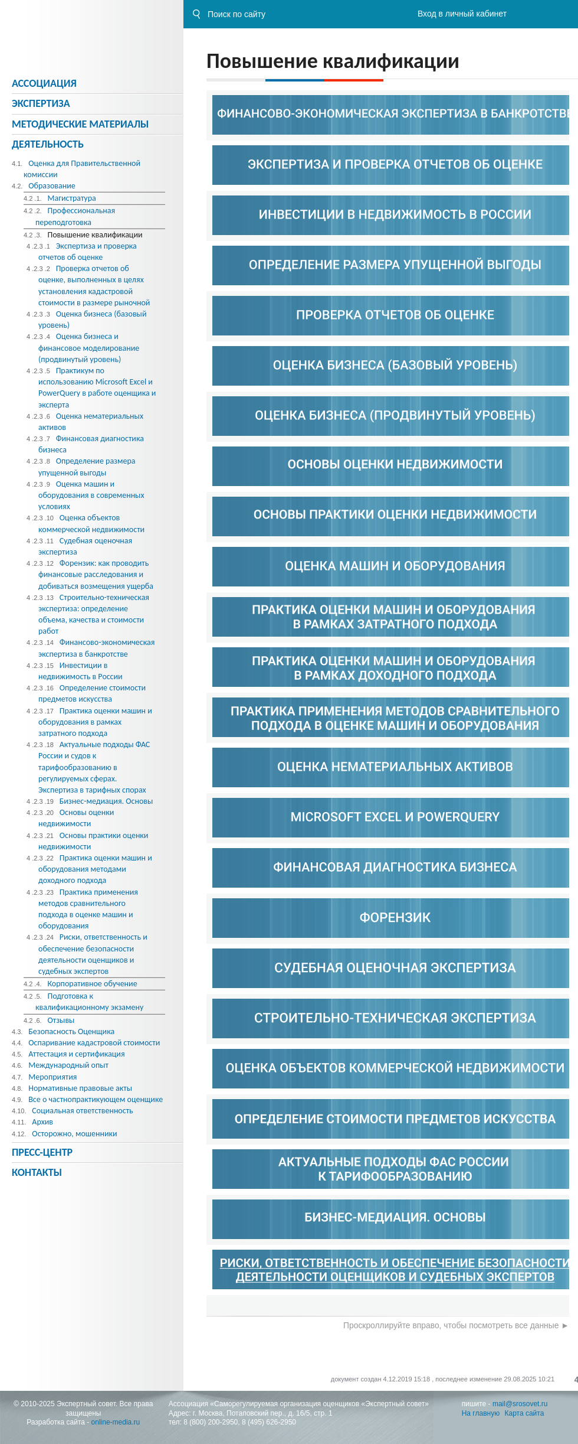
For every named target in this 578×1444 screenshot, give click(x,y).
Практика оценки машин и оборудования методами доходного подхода (95, 869)
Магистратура (71, 198)
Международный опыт (68, 1065)
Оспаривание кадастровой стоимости (94, 1043)
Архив (42, 1122)
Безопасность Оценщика (71, 1031)
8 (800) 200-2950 (210, 1422)
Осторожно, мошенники (74, 1134)
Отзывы (60, 1020)
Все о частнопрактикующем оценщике (95, 1099)
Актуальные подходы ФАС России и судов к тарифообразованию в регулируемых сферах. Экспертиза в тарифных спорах (94, 767)
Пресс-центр (42, 1152)
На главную (481, 1413)
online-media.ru (115, 1422)
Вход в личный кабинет (462, 13)
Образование (51, 186)
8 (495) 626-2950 (269, 1422)
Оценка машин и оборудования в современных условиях (91, 495)
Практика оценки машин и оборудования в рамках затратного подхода (95, 722)
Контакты (37, 1172)
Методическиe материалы (80, 124)
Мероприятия (52, 1077)
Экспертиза (41, 103)
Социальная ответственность (82, 1111)
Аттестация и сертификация (76, 1054)
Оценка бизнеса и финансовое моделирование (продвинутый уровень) (88, 347)
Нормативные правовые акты (80, 1088)
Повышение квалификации (94, 235)
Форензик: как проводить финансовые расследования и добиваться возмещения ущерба (95, 574)
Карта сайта (524, 1413)
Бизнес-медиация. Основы (106, 801)
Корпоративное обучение (92, 984)
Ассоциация (44, 83)
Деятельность (48, 144)
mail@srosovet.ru (520, 1404)
